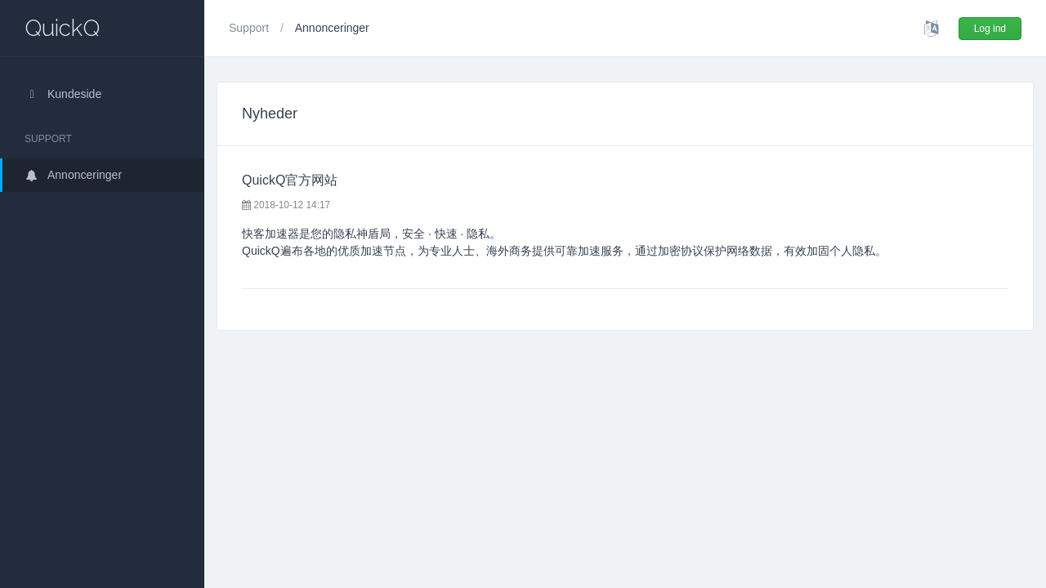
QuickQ (62, 28)
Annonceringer (73, 174)
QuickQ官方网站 (289, 180)
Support (250, 27)
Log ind (990, 28)
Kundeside (63, 93)
